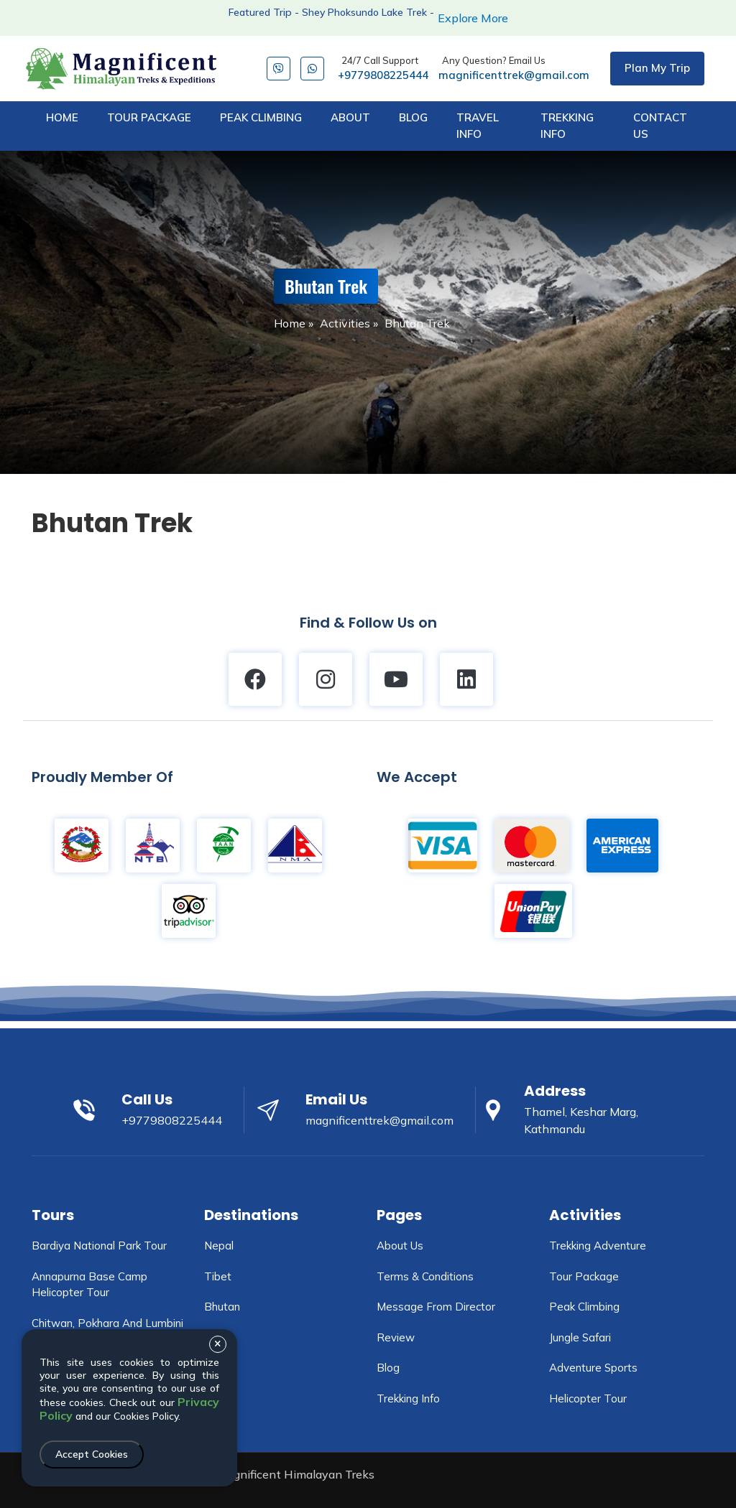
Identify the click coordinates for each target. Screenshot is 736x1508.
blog (413, 117)
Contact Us (660, 126)
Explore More (473, 18)
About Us (400, 1245)
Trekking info (408, 1398)
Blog (388, 1367)
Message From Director (436, 1306)
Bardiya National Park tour (99, 1245)
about (350, 117)
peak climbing (261, 117)
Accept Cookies (91, 1454)
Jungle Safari (580, 1337)
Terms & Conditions (425, 1276)
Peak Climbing (584, 1306)
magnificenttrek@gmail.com (513, 68)
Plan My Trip (657, 68)
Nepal (219, 1245)
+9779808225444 (383, 68)
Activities (345, 323)
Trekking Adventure (597, 1245)
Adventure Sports (593, 1367)
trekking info (567, 126)
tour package (149, 117)
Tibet (217, 1276)
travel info (477, 126)
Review (396, 1337)
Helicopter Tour (588, 1398)
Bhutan (222, 1306)
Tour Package (584, 1276)
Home (62, 117)
